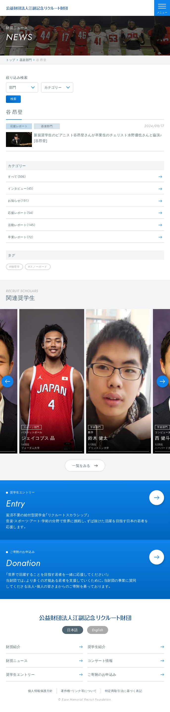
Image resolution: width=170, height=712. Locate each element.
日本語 (72, 629)
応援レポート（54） (85, 213)
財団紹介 (44, 646)
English (97, 629)
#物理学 (14, 266)
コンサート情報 (126, 660)
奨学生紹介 (126, 646)
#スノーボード (37, 266)
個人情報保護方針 (40, 691)
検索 (13, 99)
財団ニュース (44, 660)
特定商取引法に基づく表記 (123, 691)
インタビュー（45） (85, 188)
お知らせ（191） (85, 201)
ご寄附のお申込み (126, 674)
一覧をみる (85, 465)
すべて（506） (85, 176)
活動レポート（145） (85, 225)
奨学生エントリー (44, 674)
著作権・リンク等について (79, 691)
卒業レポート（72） (85, 237)
